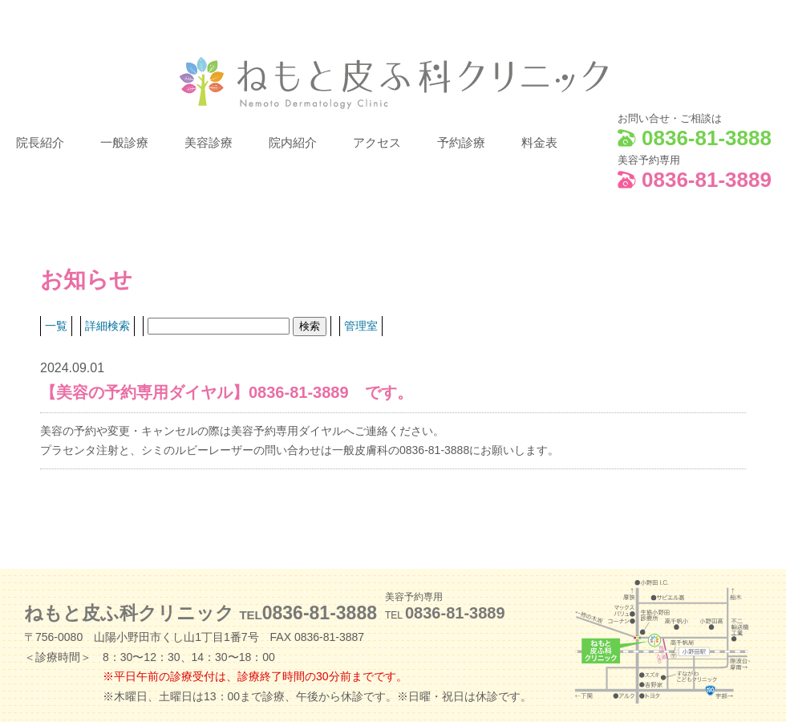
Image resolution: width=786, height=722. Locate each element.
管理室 (361, 325)
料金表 (539, 142)
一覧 (56, 325)
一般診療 (124, 142)
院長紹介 (40, 142)
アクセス (377, 142)
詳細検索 (107, 325)
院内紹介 (293, 142)
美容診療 (208, 142)
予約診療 (461, 142)
